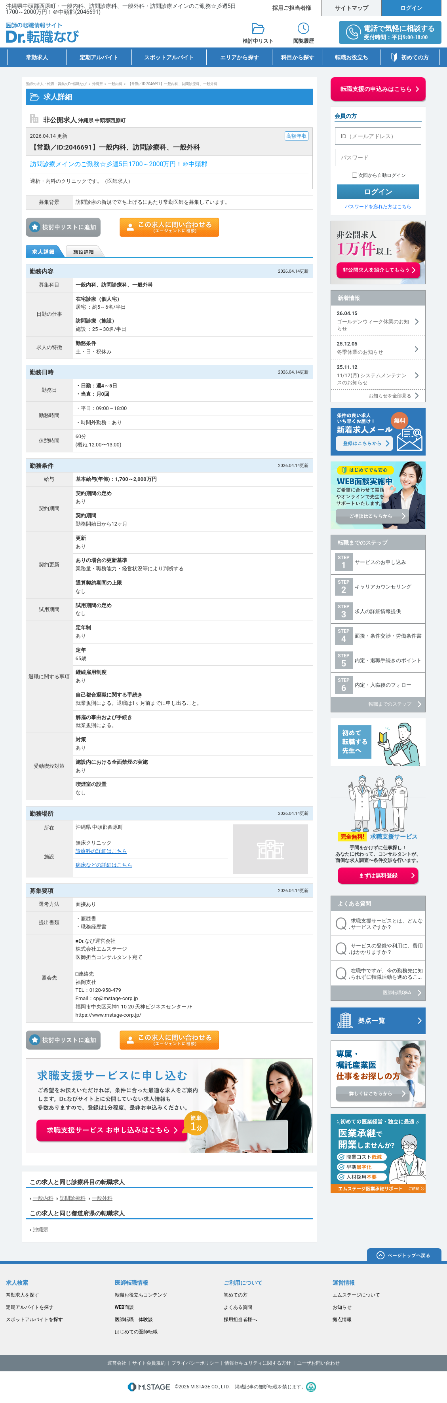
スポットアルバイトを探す (34, 1319)
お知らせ (342, 1307)
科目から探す (297, 57)
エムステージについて (356, 1295)
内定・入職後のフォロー (383, 685)
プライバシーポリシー (195, 1363)
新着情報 (349, 298)
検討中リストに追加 (65, 227)
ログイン (411, 8)
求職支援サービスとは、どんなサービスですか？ (387, 924)
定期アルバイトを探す (29, 1307)
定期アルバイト (99, 57)
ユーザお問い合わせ (318, 1363)
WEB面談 (124, 1307)
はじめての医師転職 (136, 1332)
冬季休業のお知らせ (360, 352)
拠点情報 (342, 1319)
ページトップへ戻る (404, 1256)
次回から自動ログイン (382, 175)
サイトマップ (351, 8)
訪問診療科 (73, 1198)
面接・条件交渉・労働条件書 (388, 636)
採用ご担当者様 (291, 8)
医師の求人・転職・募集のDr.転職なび (56, 84)
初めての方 (415, 57)
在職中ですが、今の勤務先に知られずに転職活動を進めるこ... (387, 974)
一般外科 (102, 1198)
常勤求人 (37, 57)
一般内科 (115, 84)
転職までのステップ (363, 542)
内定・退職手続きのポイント (388, 660)
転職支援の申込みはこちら (376, 89)
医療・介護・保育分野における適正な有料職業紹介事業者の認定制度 (311, 1387)
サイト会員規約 (148, 1363)
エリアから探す (239, 57)
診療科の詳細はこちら (101, 851)
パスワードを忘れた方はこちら (378, 206)
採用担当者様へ (240, 1319)
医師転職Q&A (397, 992)
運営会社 (116, 1363)
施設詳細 (86, 251)
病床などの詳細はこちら (104, 865)
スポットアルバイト (169, 57)
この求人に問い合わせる (169, 227)
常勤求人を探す (22, 1295)
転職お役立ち (351, 57)
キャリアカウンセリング (383, 587)
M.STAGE (149, 1387)
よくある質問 (354, 903)
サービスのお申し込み (380, 562)
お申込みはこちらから (123, 1126)
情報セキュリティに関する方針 (257, 1363)
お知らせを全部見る (390, 396)
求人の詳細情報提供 (378, 611)
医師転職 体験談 (134, 1319)
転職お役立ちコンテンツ (141, 1295)
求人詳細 (46, 251)
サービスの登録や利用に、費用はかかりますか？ (387, 949)
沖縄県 (97, 84)
